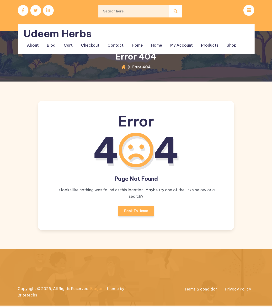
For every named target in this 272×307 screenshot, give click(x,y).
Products (205, 42)
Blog (51, 42)
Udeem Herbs (58, 31)
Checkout (89, 42)
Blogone (98, 289)
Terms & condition (200, 290)
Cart (67, 42)
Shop (227, 42)
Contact (114, 42)
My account (178, 42)
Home (134, 42)
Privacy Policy (238, 290)
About (33, 42)
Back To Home (136, 214)
